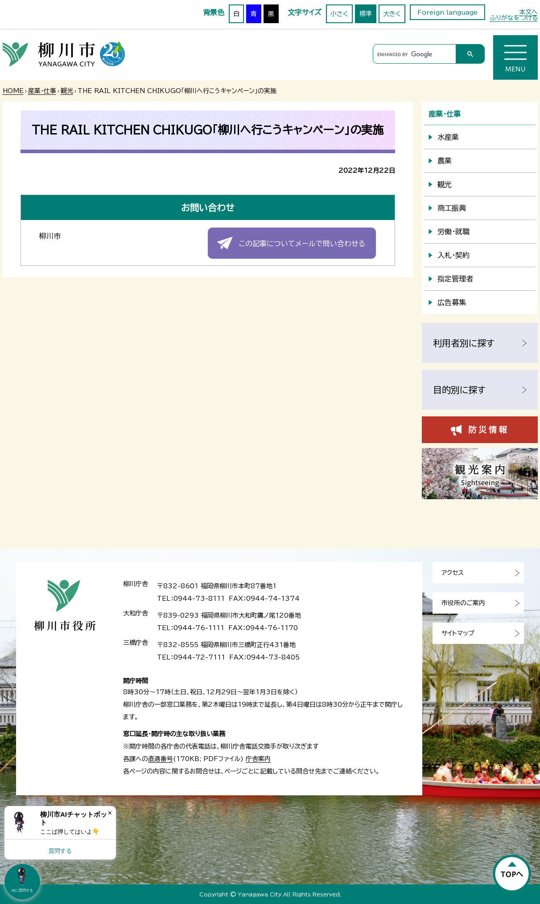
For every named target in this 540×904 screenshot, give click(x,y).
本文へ (528, 12)
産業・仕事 (42, 91)
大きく (392, 14)
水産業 (448, 137)
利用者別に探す (464, 342)
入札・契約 (453, 255)
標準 (365, 14)
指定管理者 (455, 278)
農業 (444, 160)
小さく (339, 14)
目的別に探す (459, 389)
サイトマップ (457, 633)
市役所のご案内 (463, 603)
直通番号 (160, 759)
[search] (413, 54)
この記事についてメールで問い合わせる (302, 243)
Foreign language (447, 12)
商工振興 (451, 208)
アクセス (452, 573)
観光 (67, 91)
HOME (13, 91)
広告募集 (451, 302)
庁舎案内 (258, 759)
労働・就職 (453, 231)
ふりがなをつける (514, 18)
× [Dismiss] (110, 813)
